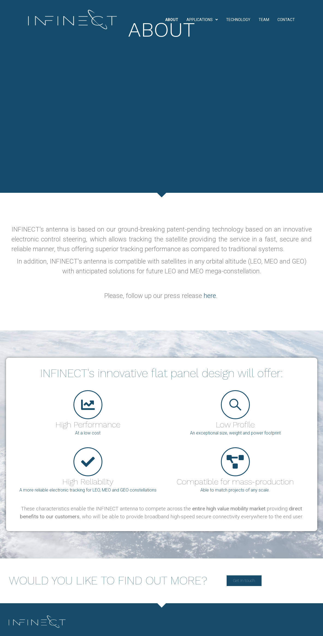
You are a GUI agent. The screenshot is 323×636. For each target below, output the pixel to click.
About (171, 19)
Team (264, 19)
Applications (202, 19)
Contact (286, 19)
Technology (238, 19)
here (210, 296)
